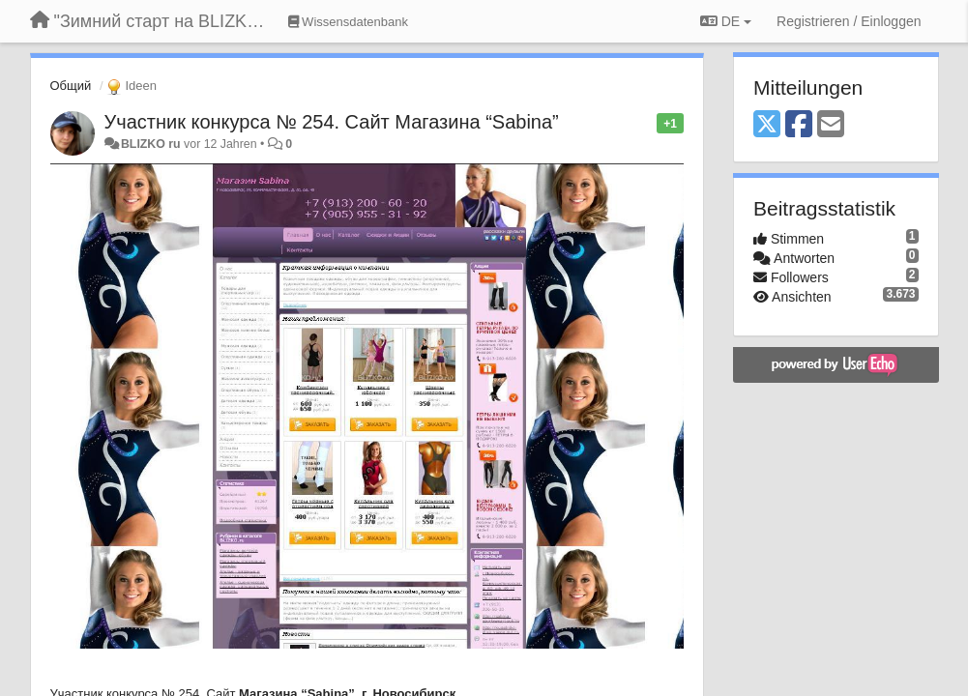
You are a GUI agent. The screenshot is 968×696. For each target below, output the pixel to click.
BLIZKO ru (152, 144)
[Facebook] (798, 125)
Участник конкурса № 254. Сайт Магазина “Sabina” (331, 121)
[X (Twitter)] (766, 125)
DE (725, 21)
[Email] (830, 125)
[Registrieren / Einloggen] (848, 21)
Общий (71, 85)
